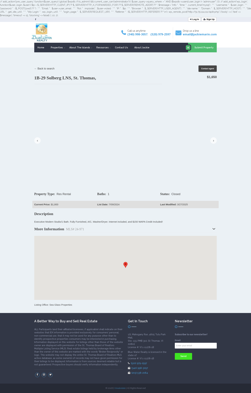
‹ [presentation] (37, 141)
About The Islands (79, 47)
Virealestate (119, 388)
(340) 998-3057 (137, 34)
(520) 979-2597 (160, 34)
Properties (57, 47)
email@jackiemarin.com (200, 34)
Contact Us (121, 47)
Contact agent (207, 69)
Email (178, 340)
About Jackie (142, 47)
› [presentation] (213, 141)
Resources (102, 47)
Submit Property (201, 47)
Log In (194, 19)
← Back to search (44, 68)
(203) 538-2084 (138, 373)
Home (40, 47)
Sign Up (209, 19)
